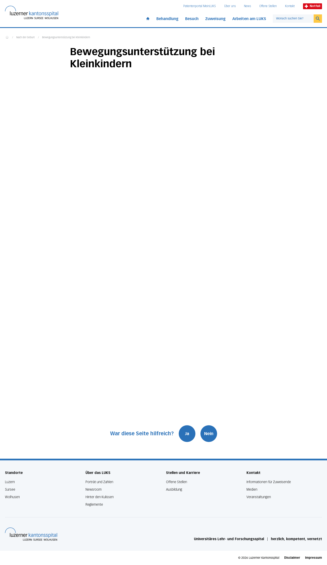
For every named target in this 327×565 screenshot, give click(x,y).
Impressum (313, 558)
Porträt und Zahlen (99, 482)
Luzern (10, 482)
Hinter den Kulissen (100, 497)
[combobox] (293, 18)
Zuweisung (215, 19)
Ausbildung (174, 489)
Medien (252, 489)
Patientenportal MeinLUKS (199, 6)
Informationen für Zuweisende (269, 482)
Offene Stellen (268, 6)
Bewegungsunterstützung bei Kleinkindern (66, 37)
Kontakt (290, 6)
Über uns (230, 6)
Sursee (10, 489)
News (247, 6)
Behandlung (167, 19)
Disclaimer (292, 558)
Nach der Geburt (25, 37)
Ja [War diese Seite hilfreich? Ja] (187, 433)
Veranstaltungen (259, 497)
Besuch (192, 19)
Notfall (312, 6)
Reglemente (94, 505)
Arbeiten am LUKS (249, 19)
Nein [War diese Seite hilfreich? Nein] (208, 433)
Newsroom (94, 489)
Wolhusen (12, 497)
